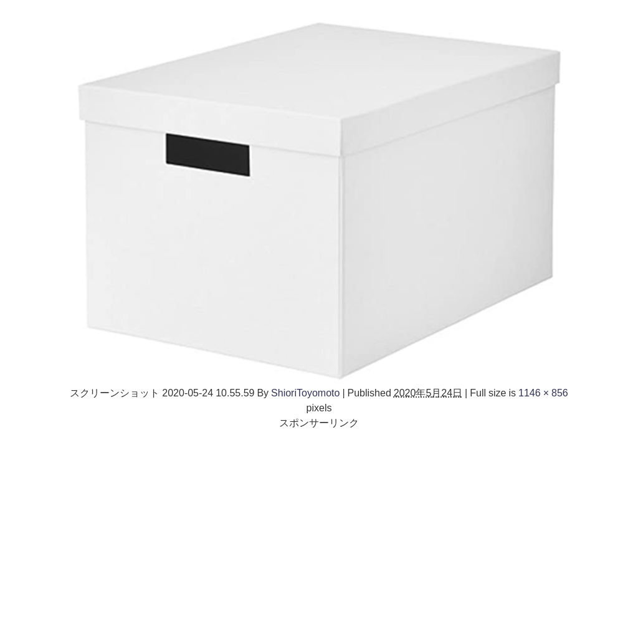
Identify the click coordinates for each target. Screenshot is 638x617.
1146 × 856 (543, 393)
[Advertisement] (319, 517)
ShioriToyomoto (305, 393)
